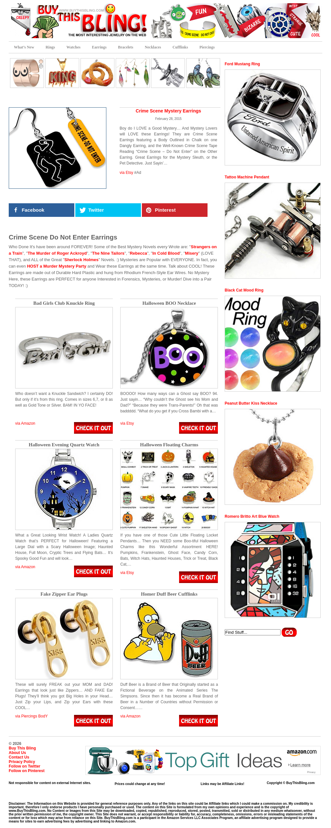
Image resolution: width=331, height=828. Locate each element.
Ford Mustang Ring (242, 64)
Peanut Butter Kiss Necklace (251, 403)
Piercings (207, 47)
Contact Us (19, 757)
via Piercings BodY (31, 716)
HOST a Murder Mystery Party (56, 266)
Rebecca (138, 253)
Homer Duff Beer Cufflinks (169, 594)
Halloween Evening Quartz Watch (64, 444)
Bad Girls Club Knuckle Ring (64, 303)
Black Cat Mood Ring (244, 290)
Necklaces (153, 47)
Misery (191, 253)
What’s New (24, 47)
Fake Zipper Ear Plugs (64, 594)
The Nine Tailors (108, 253)
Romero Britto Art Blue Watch (252, 516)
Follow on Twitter (24, 766)
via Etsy (126, 172)
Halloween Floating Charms (169, 444)
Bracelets (125, 47)
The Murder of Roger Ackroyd (57, 253)
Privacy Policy (22, 761)
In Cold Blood (165, 253)
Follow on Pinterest (27, 771)
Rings (50, 47)
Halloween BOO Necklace (169, 303)
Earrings (99, 47)
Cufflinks (180, 47)
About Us (17, 752)
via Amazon (25, 423)
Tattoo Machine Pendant (247, 177)
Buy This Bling (22, 748)
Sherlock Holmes (81, 259)
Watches (73, 47)
